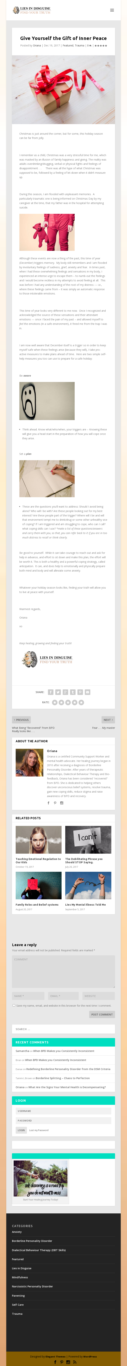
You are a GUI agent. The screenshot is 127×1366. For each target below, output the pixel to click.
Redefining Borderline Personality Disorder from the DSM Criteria (68, 1069)
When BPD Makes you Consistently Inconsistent (63, 1051)
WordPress (90, 1356)
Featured (68, 45)
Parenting (18, 1295)
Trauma (79, 45)
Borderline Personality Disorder (32, 1241)
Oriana (37, 45)
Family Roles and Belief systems (37, 904)
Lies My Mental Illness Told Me (85, 904)
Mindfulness (20, 1277)
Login (21, 1130)
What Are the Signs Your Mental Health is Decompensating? (67, 1087)
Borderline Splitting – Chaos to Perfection (63, 1078)
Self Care (18, 1304)
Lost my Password (38, 1130)
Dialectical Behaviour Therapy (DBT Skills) (39, 1250)
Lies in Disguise (21, 1268)
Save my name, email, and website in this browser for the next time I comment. (63, 1005)
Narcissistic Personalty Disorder (32, 1286)
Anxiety (17, 1232)
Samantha (22, 1051)
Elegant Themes (55, 1356)
